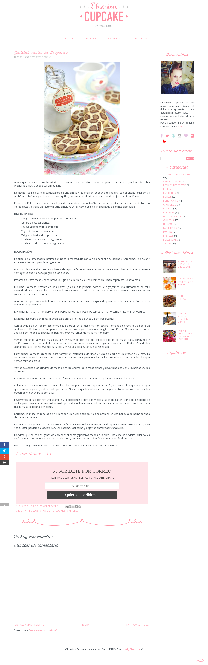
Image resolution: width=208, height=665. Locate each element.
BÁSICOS (113, 38)
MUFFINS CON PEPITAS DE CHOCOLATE (185, 264)
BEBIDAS (167, 189)
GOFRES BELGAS (182, 297)
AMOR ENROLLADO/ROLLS (177, 174)
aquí (180, 126)
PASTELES (168, 235)
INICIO (68, 38)
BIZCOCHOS (169, 192)
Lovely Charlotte (131, 649)
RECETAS (90, 38)
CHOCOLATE (47, 510)
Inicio (85, 624)
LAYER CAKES (170, 227)
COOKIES (60, 510)
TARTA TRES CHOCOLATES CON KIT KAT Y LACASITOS (185, 335)
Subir (199, 660)
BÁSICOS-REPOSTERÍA (174, 185)
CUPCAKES (169, 212)
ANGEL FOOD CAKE (173, 181)
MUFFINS (167, 231)
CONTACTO (139, 38)
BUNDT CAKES (170, 200)
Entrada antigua (137, 624)
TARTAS (167, 243)
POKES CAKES (170, 239)
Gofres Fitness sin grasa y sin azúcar (185, 281)
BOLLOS (34, 510)
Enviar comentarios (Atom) (43, 630)
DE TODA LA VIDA (172, 216)
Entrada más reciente (29, 624)
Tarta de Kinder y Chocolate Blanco (183, 317)
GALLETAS (72, 510)
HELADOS (168, 224)
